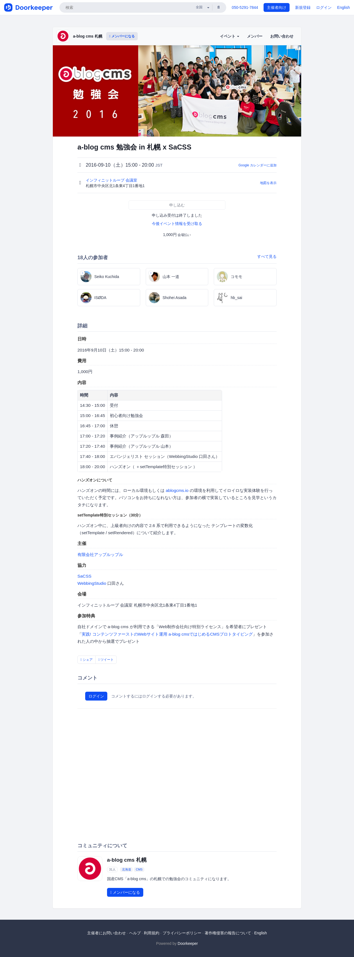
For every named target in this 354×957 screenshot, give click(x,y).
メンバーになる (122, 36)
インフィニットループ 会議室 (112, 180)
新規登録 (303, 7)
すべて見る (267, 256)
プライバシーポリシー (182, 933)
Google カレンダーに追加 (257, 165)
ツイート (106, 660)
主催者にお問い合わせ (106, 933)
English (343, 7)
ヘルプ (135, 933)
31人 (112, 869)
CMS (139, 869)
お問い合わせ (281, 36)
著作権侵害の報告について (228, 933)
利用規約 (151, 933)
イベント (229, 36)
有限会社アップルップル (100, 554)
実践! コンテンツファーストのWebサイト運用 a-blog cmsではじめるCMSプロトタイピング (167, 634)
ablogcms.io (177, 490)
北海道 (126, 869)
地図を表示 (268, 183)
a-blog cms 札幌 (87, 36)
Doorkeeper (188, 943)
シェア (86, 660)
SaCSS (84, 576)
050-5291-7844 (245, 7)
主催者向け (276, 7)
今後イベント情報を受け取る (177, 223)
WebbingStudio (91, 583)
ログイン (324, 7)
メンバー (254, 36)
